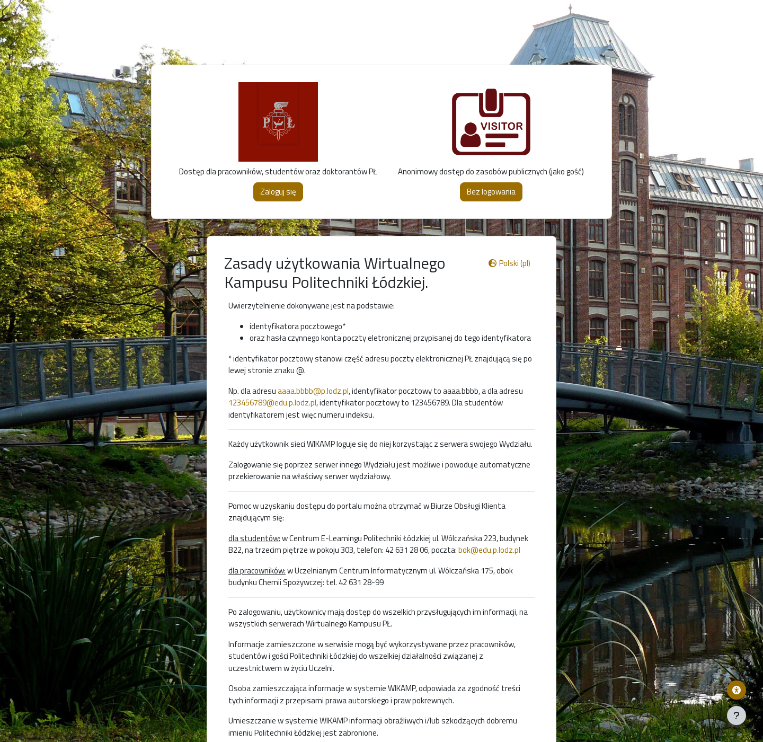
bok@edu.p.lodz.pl (489, 550)
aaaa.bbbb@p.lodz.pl (313, 391)
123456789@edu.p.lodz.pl (272, 402)
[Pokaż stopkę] (736, 715)
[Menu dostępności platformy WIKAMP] (736, 690)
